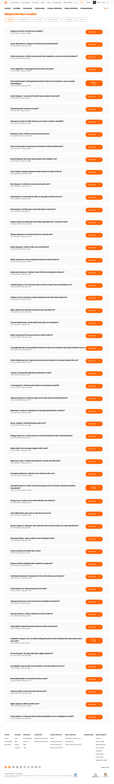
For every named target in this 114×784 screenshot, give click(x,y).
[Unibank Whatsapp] (36, 767)
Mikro (16, 741)
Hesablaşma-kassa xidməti (73, 738)
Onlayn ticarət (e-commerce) (73, 744)
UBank (52, 738)
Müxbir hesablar (100, 741)
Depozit (39, 19)
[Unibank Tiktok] (40, 767)
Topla (24, 747)
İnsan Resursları (57, 2)
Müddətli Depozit (27, 738)
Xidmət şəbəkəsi (15, 2)
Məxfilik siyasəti (105, 767)
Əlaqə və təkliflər (67, 2)
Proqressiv (26, 741)
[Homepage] (6, 3)
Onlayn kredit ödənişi (56, 744)
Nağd (16, 738)
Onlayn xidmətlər (54, 8)
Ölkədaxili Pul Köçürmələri (41, 741)
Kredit (10, 19)
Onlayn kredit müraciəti (56, 747)
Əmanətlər (27, 8)
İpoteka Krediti (24, 19)
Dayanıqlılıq (35, 2)
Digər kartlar (8, 744)
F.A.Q (75, 2)
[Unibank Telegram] (32, 767)
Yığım (24, 744)
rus (103, 2)
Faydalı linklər (99, 757)
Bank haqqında (25, 2)
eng (99, 2)
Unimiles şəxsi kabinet (56, 741)
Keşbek (43, 2)
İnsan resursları (100, 747)
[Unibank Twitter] (17, 767)
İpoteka (17, 744)
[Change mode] (94, 2)
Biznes (88, 2)
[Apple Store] (6, 767)
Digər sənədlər (99, 754)
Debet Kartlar (53, 19)
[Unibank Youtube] (25, 767)
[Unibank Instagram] (28, 767)
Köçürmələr (40, 8)
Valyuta (82, 19)
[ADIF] (75, 775)
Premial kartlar (8, 741)
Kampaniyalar (87, 8)
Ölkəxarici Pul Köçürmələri (41, 738)
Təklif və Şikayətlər (100, 744)
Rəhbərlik (98, 738)
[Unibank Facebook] (13, 767)
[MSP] (105, 775)
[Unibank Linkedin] (21, 767)
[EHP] (85, 775)
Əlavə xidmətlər (71, 8)
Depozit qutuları (69, 741)
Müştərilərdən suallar (101, 760)
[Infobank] (95, 775)
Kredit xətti (17, 747)
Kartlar (8, 8)
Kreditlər (17, 8)
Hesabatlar (99, 751)
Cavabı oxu (94, 32)
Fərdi (81, 2)
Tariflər (48, 2)
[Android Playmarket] (9, 767)
